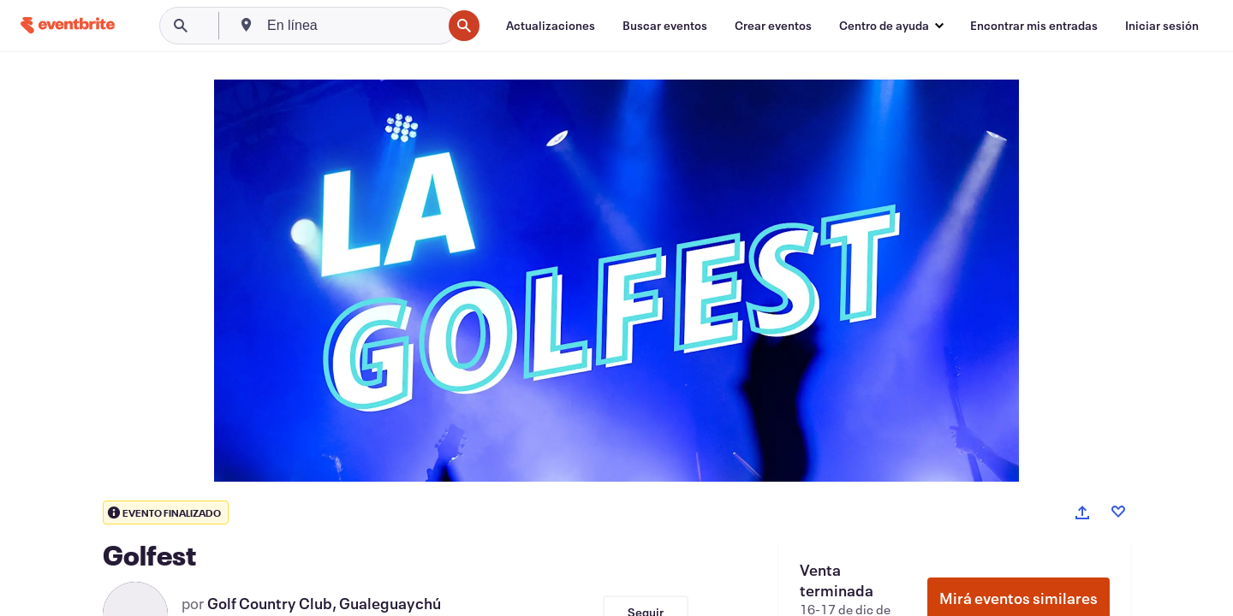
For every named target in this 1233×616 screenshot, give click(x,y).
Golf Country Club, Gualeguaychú (324, 603)
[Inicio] (68, 25)
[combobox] (353, 25)
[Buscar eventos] (665, 26)
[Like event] (1118, 512)
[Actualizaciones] (550, 26)
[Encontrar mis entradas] (1033, 26)
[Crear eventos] (773, 26)
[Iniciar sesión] (1161, 26)
